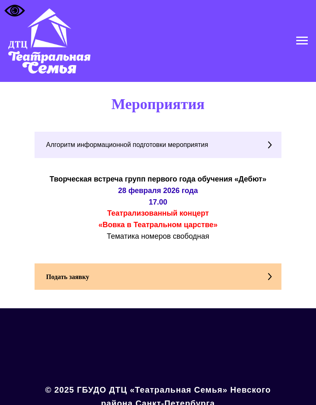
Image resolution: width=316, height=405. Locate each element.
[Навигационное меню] (302, 41)
